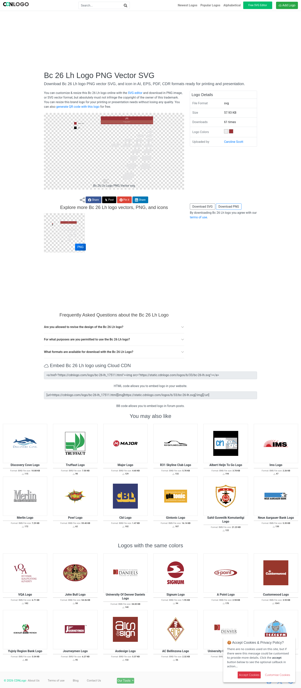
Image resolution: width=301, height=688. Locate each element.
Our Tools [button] (129, 680)
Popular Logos (210, 5)
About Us (34, 680)
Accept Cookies (249, 675)
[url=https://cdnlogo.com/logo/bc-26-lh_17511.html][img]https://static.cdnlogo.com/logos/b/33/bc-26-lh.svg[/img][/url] (150, 395)
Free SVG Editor (257, 5)
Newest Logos (187, 5)
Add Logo (287, 5)
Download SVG (202, 206)
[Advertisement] (150, 41)
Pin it (124, 199)
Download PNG (228, 206)
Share (93, 199)
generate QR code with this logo (77, 107)
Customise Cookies (277, 675)
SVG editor (135, 93)
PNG (80, 247)
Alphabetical (232, 5)
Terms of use (57, 680)
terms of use (198, 217)
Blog (78, 680)
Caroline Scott (233, 142)
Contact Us (97, 680)
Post (109, 199)
